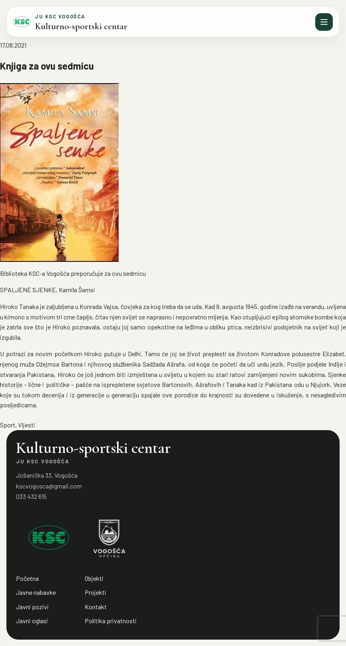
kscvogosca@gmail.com (49, 486)
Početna (27, 578)
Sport (7, 425)
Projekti (95, 592)
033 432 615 (31, 496)
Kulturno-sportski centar (81, 26)
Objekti (94, 578)
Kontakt (96, 606)
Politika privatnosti (111, 620)
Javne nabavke (36, 592)
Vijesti (26, 425)
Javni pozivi (32, 606)
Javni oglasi (32, 620)
